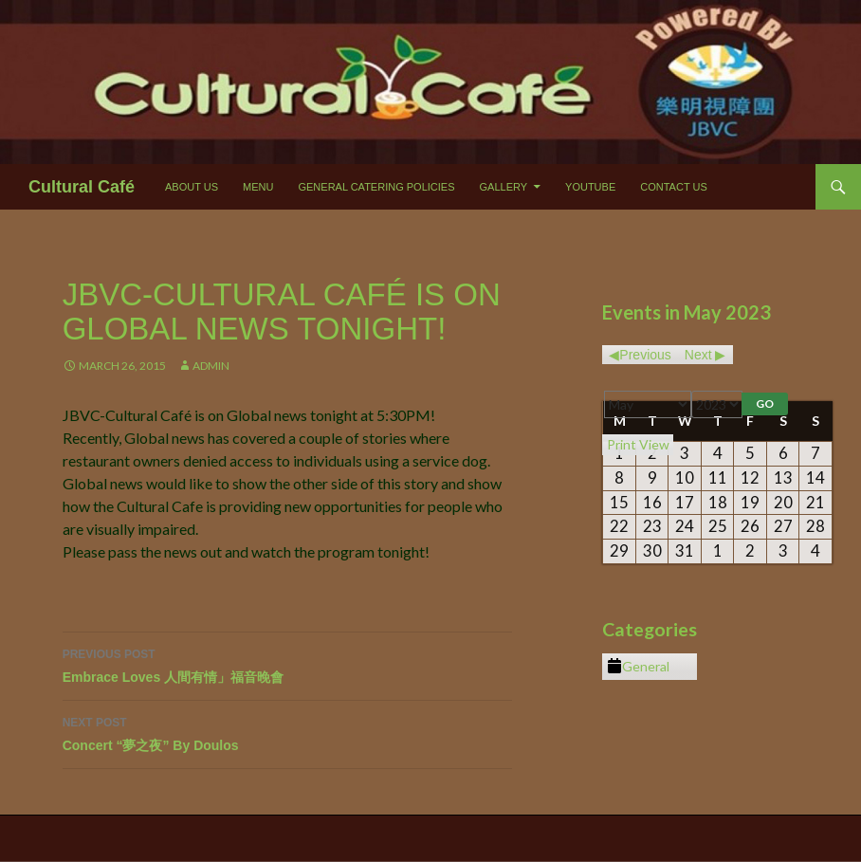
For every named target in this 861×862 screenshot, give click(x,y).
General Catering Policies (376, 187)
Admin (210, 365)
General (638, 666)
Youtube (590, 187)
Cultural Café (81, 186)
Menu (258, 187)
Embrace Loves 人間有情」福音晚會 (287, 664)
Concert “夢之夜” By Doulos (287, 732)
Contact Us (673, 187)
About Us (191, 187)
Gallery (504, 187)
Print (638, 444)
